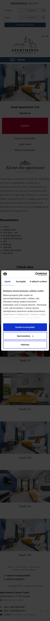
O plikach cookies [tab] (38, 281)
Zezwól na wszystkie (25, 327)
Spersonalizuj (25, 336)
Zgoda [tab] (7, 281)
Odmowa (25, 344)
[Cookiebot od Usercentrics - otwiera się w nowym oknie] (35, 274)
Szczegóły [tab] (21, 281)
